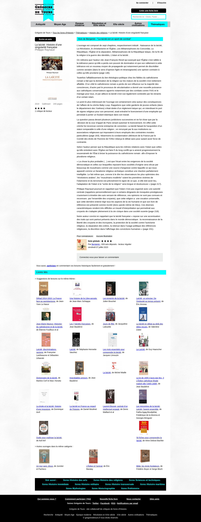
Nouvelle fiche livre (109, 499)
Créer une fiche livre (148, 10)
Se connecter (142, 3)
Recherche (48, 515)
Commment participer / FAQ (78, 499)
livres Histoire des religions (108, 480)
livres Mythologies (76, 488)
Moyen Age (60, 24)
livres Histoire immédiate (55, 484)
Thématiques (158, 24)
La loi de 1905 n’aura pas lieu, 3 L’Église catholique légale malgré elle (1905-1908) (150, 381)
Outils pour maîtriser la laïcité (49, 438)
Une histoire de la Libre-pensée (83, 298)
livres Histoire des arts (75, 480)
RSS (113, 503)
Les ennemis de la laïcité (113, 298)
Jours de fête (108, 324)
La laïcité (107, 372)
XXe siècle (118, 24)
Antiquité (40, 24)
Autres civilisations (138, 24)
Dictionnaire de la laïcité (46, 378)
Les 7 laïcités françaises (80, 324)
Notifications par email (127, 503)
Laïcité (72, 349)
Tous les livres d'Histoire (63, 33)
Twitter (95, 503)
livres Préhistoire (130, 488)
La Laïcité (140, 349)
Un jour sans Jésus (44, 466)
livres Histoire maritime (152, 484)
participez (51, 266)
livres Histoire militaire (87, 484)
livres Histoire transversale (119, 484)
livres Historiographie (103, 488)
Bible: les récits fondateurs (147, 466)
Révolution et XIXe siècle (99, 24)
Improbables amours (79, 378)
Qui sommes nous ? (46, 499)
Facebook (105, 503)
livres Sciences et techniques (144, 480)
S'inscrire (161, 3)
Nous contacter (134, 499)
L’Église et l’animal (94, 466)
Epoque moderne (79, 24)
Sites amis (154, 499)
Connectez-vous (87, 257)
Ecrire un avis (45, 39)
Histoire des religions (98, 33)
